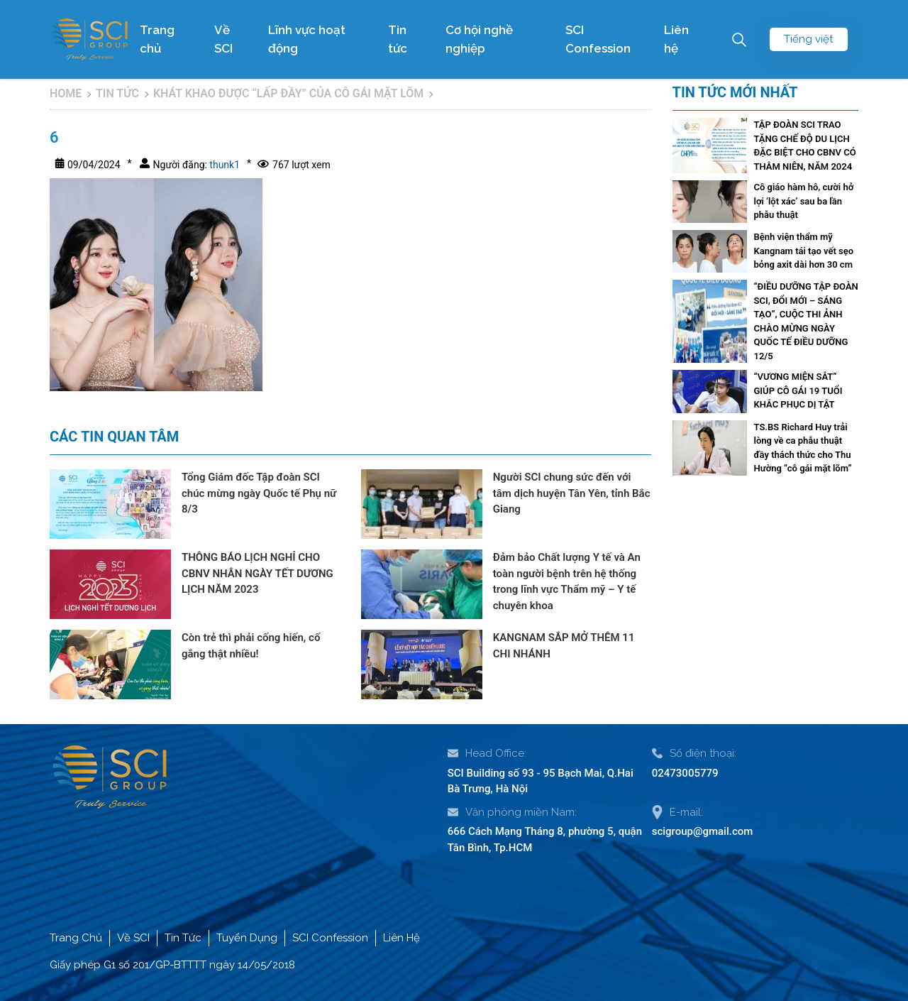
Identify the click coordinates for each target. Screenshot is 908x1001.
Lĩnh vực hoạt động (306, 39)
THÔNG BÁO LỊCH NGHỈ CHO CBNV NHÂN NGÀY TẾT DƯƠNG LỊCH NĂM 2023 (257, 573)
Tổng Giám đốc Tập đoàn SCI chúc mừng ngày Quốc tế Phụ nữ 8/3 (259, 493)
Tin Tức (183, 937)
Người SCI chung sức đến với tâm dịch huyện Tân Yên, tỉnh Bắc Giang (571, 493)
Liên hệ (676, 39)
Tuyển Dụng (246, 937)
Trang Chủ (76, 937)
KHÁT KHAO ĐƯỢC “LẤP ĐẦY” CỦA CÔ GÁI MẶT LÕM (288, 93)
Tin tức (397, 39)
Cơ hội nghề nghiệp (479, 39)
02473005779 (685, 773)
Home (66, 93)
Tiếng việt (808, 39)
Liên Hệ (401, 937)
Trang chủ (157, 39)
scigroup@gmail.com (702, 831)
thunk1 (223, 164)
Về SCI (223, 39)
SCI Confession (598, 39)
